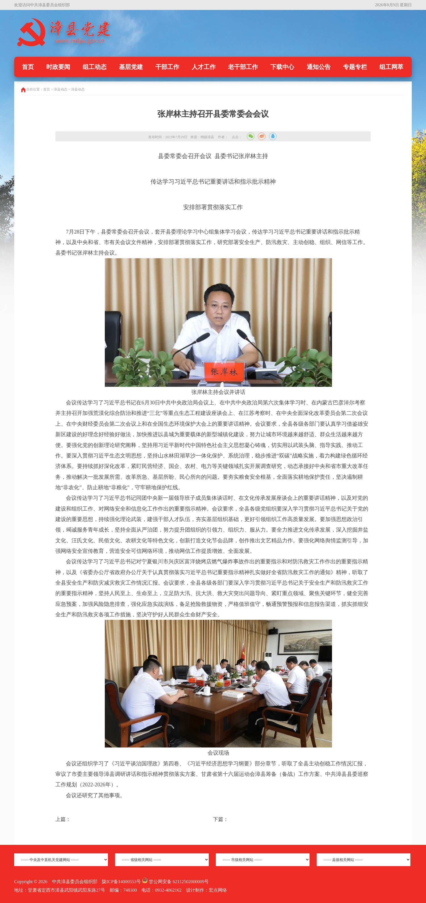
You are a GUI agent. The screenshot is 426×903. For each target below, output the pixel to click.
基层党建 (131, 67)
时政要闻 (58, 67)
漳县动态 (78, 89)
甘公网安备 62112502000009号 (175, 881)
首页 (28, 67)
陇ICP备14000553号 (121, 881)
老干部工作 (243, 67)
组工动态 (94, 67)
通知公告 (319, 67)
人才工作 (204, 67)
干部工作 (167, 67)
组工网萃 (391, 67)
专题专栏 (355, 67)
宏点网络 (218, 890)
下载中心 (282, 67)
